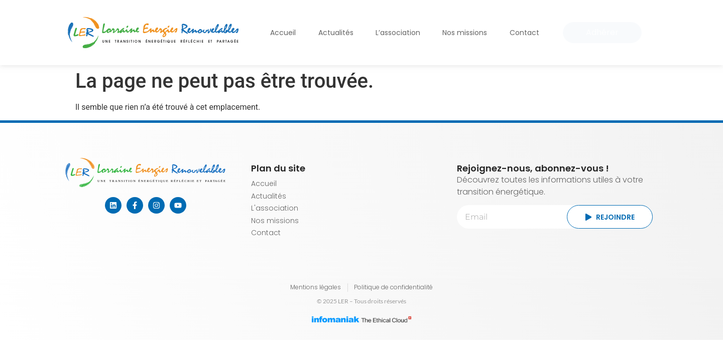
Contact (524, 33)
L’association (398, 33)
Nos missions (464, 33)
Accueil (283, 33)
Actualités (335, 33)
